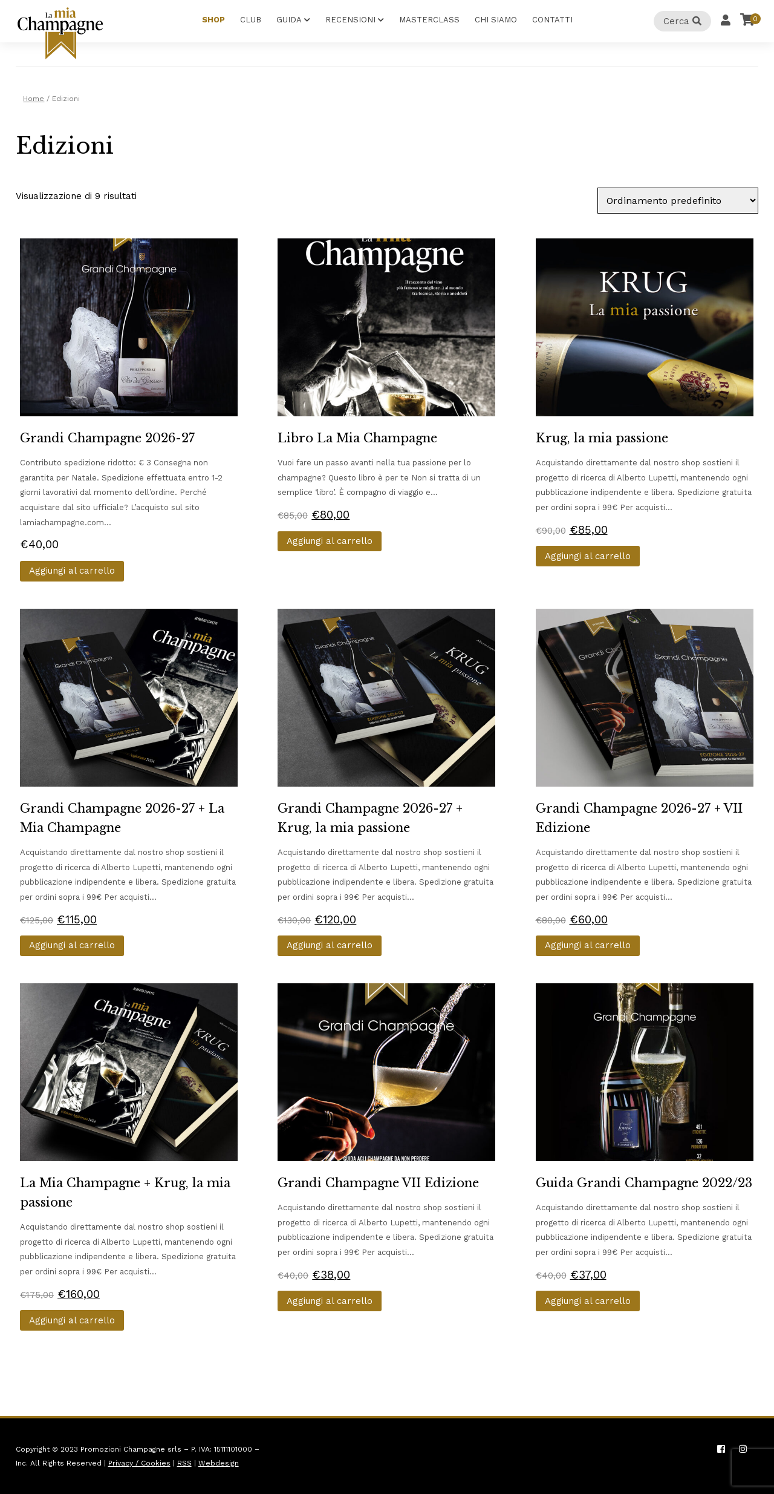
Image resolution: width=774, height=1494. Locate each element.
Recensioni (350, 19)
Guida (289, 19)
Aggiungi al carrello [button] (72, 570)
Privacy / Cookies (139, 1463)
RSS (184, 1463)
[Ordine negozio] (677, 201)
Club (250, 19)
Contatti (552, 19)
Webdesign (218, 1463)
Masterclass (429, 19)
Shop (213, 19)
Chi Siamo (496, 19)
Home (33, 98)
